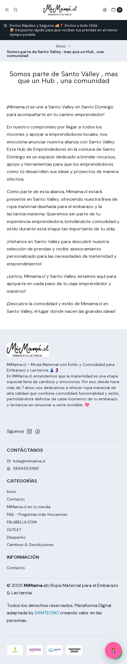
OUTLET (14, 529)
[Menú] (6, 10)
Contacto (16, 499)
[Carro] (117, 9)
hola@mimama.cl (26, 461)
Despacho (16, 537)
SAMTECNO (47, 613)
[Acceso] (104, 10)
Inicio (61, 46)
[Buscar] (15, 10)
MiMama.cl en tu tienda (28, 506)
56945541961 (23, 468)
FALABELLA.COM (22, 522)
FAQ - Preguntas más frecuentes (37, 514)
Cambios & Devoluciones (30, 544)
